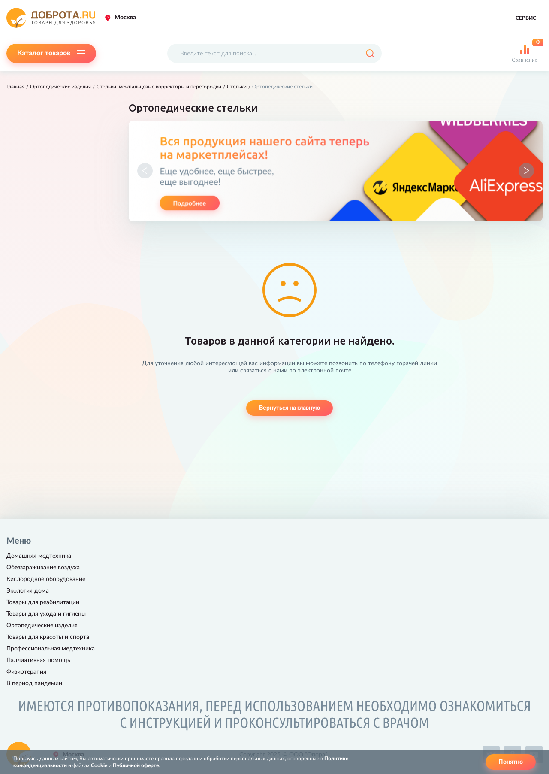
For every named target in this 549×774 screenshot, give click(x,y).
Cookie (99, 765)
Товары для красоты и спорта (47, 637)
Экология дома (27, 591)
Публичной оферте (136, 765)
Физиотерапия (26, 672)
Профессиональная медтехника (50, 649)
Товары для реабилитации (42, 602)
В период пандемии (34, 683)
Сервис (526, 18)
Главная (15, 86)
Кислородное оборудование (45, 579)
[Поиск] (370, 53)
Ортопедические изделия (60, 86)
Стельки (237, 86)
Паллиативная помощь (38, 660)
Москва (125, 18)
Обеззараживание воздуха (43, 568)
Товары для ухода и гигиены (46, 614)
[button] (145, 170)
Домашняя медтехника (38, 556)
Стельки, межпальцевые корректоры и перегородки (159, 86)
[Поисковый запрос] (274, 53)
